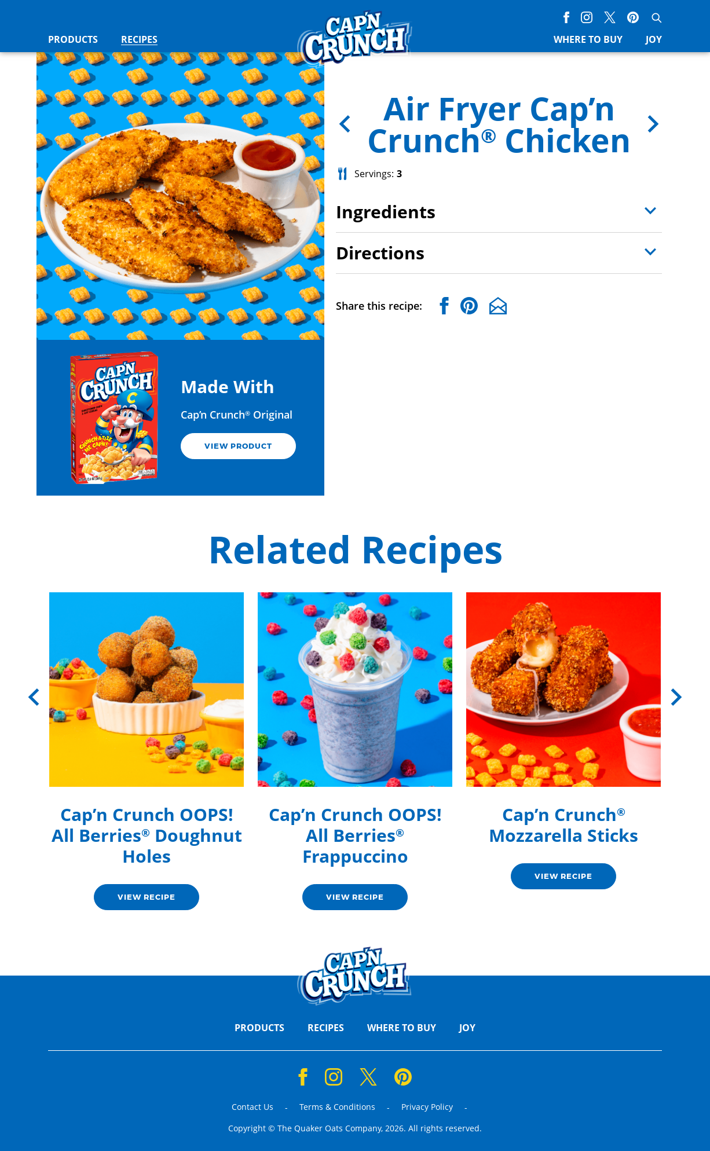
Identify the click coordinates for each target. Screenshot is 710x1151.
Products (73, 40)
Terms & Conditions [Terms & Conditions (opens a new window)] (337, 1107)
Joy (654, 40)
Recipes (139, 40)
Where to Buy (588, 40)
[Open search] (656, 17)
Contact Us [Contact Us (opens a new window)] (252, 1107)
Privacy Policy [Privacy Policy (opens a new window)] (427, 1107)
